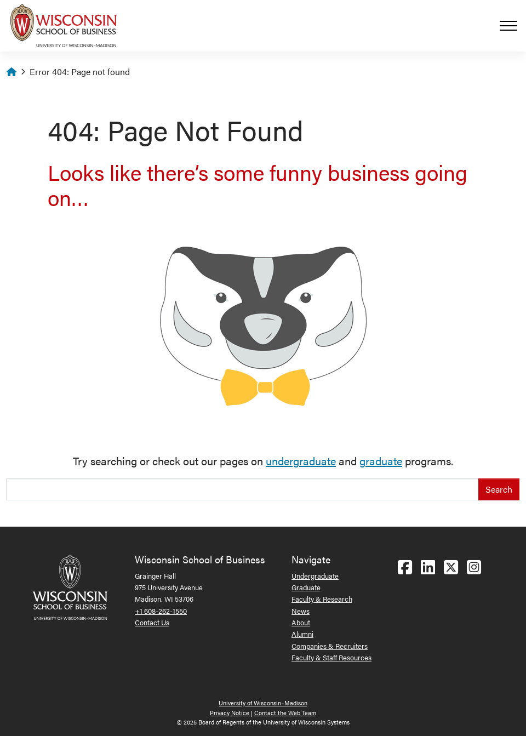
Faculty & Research (321, 599)
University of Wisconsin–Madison (263, 703)
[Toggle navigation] (513, 26)
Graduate (306, 587)
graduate (380, 461)
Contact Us (152, 622)
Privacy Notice (229, 713)
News (300, 611)
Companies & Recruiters (329, 646)
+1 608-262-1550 (161, 611)
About (300, 622)
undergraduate (301, 461)
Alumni (302, 634)
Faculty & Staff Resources (331, 657)
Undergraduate (315, 575)
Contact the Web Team (285, 713)
